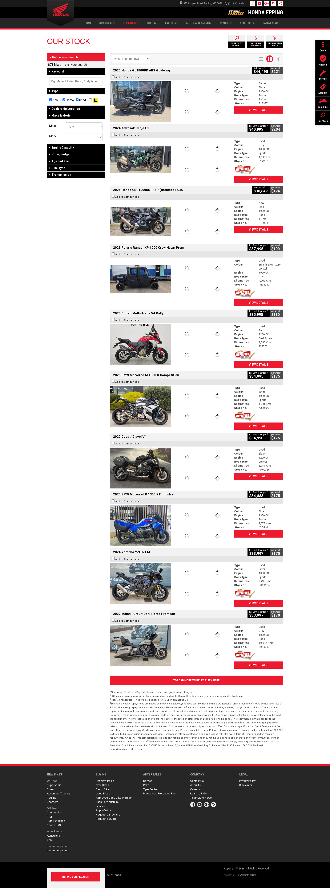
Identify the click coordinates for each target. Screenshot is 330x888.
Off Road (52, 808)
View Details (258, 110)
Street (51, 789)
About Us (247, 23)
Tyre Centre (150, 789)
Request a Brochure (108, 814)
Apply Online (103, 810)
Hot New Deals (105, 781)
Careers (195, 789)
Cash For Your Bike (107, 802)
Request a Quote (106, 819)
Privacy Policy (247, 781)
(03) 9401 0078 (236, 3)
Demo (68, 100)
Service (170, 23)
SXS (49, 840)
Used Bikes (103, 793)
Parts (146, 785)
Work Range (54, 831)
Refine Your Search (63, 57)
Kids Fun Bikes (56, 821)
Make (53, 126)
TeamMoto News (201, 797)
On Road (52, 781)
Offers (151, 23)
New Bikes (107, 23)
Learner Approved (58, 846)
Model (53, 136)
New (54, 100)
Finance (225, 23)
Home (88, 23)
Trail (49, 816)
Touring (51, 797)
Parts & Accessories (198, 23)
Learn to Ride (198, 793)
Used (81, 100)
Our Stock (131, 23)
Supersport (54, 785)
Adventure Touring (58, 793)
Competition (54, 812)
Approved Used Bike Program (114, 797)
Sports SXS (54, 825)
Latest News (270, 23)
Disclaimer (245, 785)
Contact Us (197, 781)
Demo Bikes (103, 789)
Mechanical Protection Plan (159, 793)
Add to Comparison (127, 77)
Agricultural (54, 835)
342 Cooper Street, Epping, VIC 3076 (201, 3)
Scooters (52, 802)
